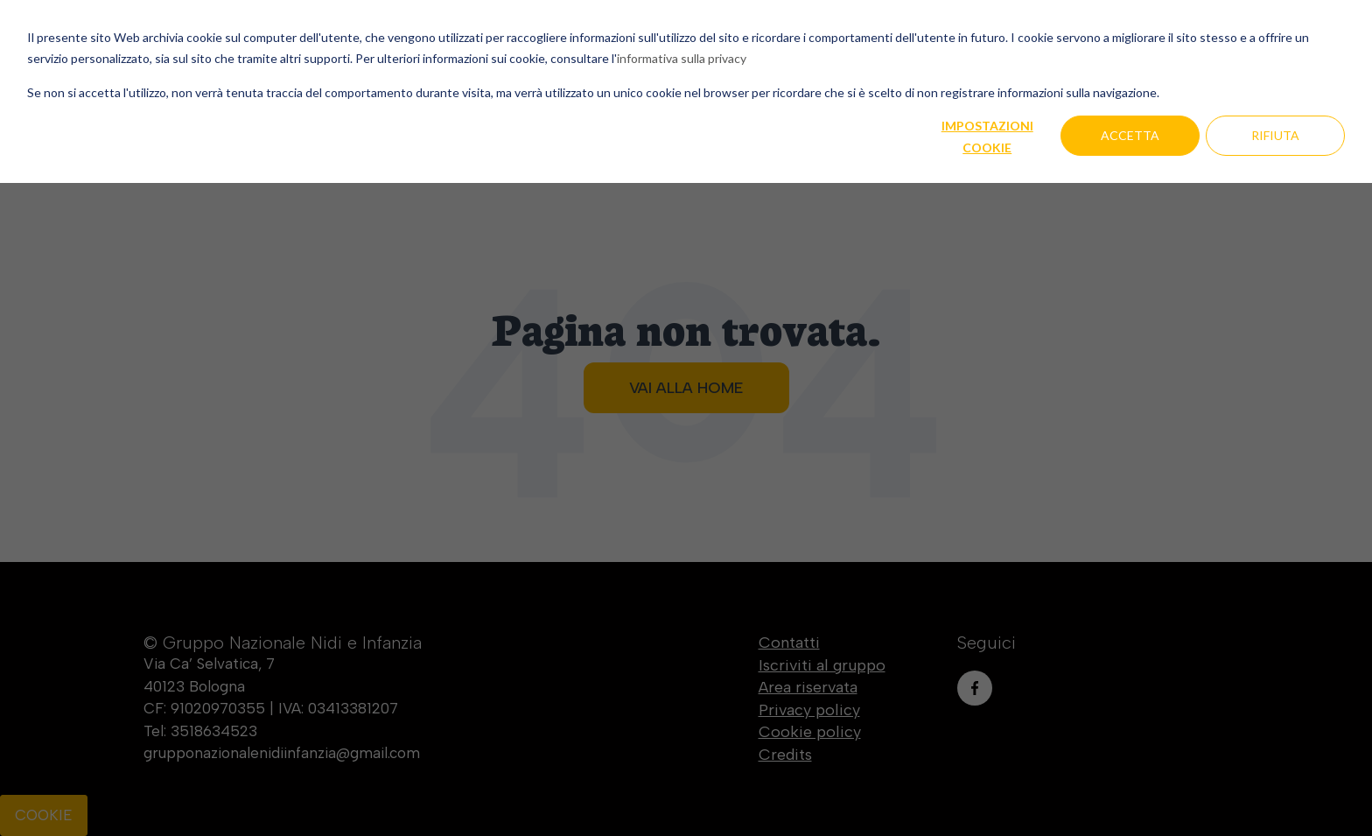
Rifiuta (1275, 135)
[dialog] (686, 418)
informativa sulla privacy (681, 58)
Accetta (1130, 135)
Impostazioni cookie (987, 136)
